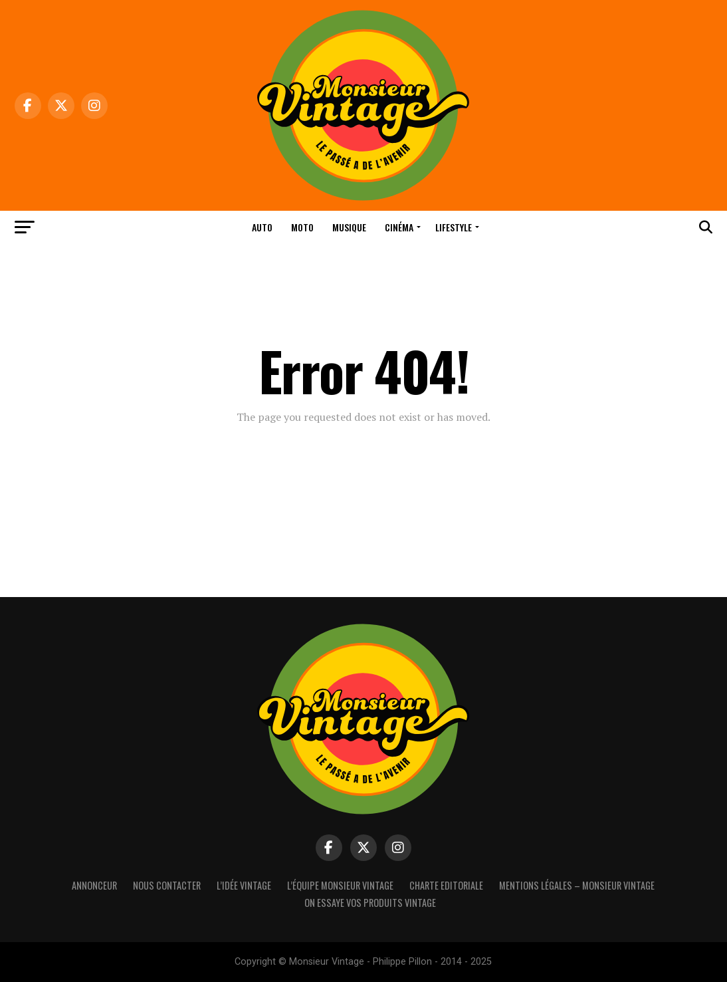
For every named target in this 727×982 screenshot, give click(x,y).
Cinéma (399, 227)
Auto (262, 227)
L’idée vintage (244, 885)
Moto (302, 227)
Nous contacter (167, 885)
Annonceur (94, 885)
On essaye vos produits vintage (370, 903)
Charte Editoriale (446, 885)
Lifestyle (453, 227)
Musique (349, 227)
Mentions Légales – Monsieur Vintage (577, 885)
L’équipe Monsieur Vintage (340, 885)
